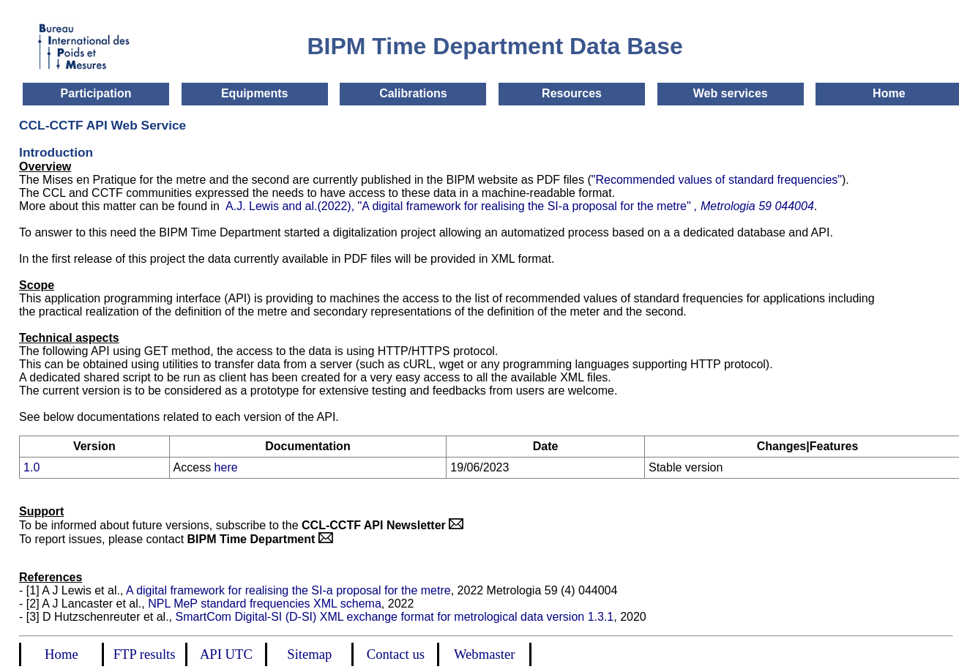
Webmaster (484, 654)
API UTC (226, 654)
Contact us (396, 654)
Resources (572, 93)
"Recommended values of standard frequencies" (717, 179)
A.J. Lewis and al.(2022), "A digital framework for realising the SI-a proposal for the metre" (518, 206)
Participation (96, 93)
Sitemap (309, 654)
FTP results (144, 654)
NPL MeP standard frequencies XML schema (264, 603)
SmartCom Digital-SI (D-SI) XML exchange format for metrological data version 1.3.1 (394, 617)
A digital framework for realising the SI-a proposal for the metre (288, 590)
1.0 (31, 467)
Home (889, 93)
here (226, 467)
